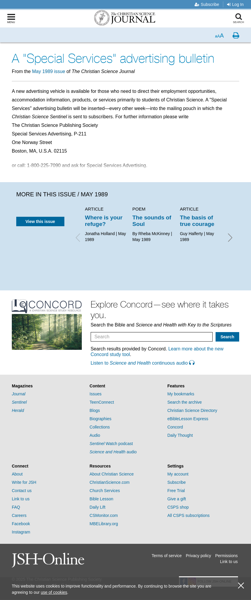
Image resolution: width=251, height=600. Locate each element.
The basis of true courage (197, 220)
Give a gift (176, 499)
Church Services (104, 490)
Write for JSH (24, 482)
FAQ (16, 507)
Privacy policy (198, 555)
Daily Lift (97, 507)
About (17, 474)
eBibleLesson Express (187, 418)
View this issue (40, 221)
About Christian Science (111, 474)
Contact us (22, 490)
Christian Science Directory (192, 410)
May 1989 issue (48, 71)
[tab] (48, 386)
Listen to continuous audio (143, 363)
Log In (235, 4)
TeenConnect (101, 402)
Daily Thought (180, 435)
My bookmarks (180, 394)
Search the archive (184, 402)
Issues (95, 394)
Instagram (21, 532)
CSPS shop (178, 507)
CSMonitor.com (103, 515)
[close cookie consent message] (241, 585)
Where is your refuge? (104, 220)
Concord (175, 427)
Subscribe (207, 4)
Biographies (100, 418)
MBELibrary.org (103, 523)
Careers (19, 515)
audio (113, 451)
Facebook (21, 523)
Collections (99, 427)
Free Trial (176, 490)
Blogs (94, 410)
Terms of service (166, 555)
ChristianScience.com (109, 482)
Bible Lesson (101, 499)
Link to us (21, 499)
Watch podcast (111, 443)
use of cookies (54, 592)
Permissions (226, 555)
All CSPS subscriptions (188, 515)
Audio (94, 435)
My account (178, 474)
